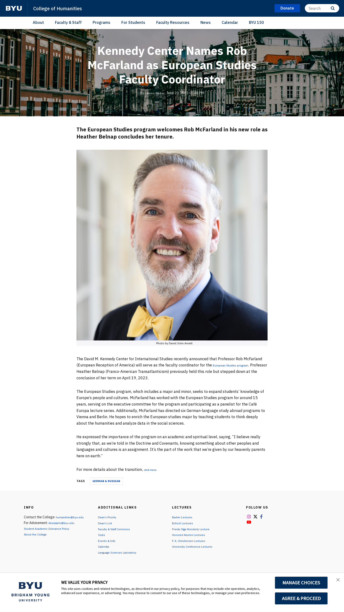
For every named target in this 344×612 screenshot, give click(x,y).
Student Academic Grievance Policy (50, 528)
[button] (336, 581)
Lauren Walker (155, 93)
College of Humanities (62, 8)
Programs (101, 22)
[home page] (13, 8)
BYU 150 (256, 22)
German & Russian (106, 481)
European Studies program (236, 365)
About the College (37, 534)
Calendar (230, 22)
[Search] (322, 8)
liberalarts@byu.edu (63, 523)
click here (152, 469)
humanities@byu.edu (71, 517)
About (38, 22)
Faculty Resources (172, 22)
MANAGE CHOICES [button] (301, 582)
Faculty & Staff (68, 22)
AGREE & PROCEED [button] (301, 598)
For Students (133, 22)
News (205, 22)
